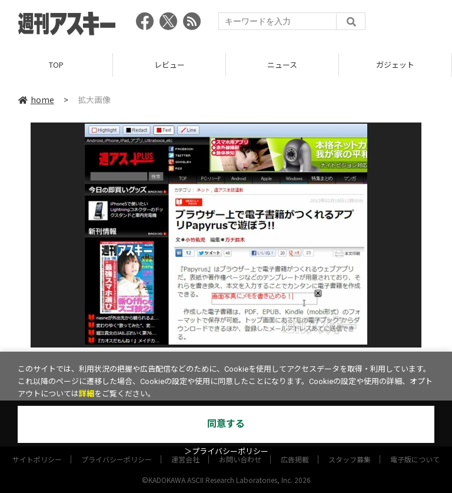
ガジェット (395, 64)
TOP (56, 64)
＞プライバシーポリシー (226, 451)
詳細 (86, 393)
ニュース (282, 64)
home (36, 99)
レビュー (169, 64)
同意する (226, 423)
